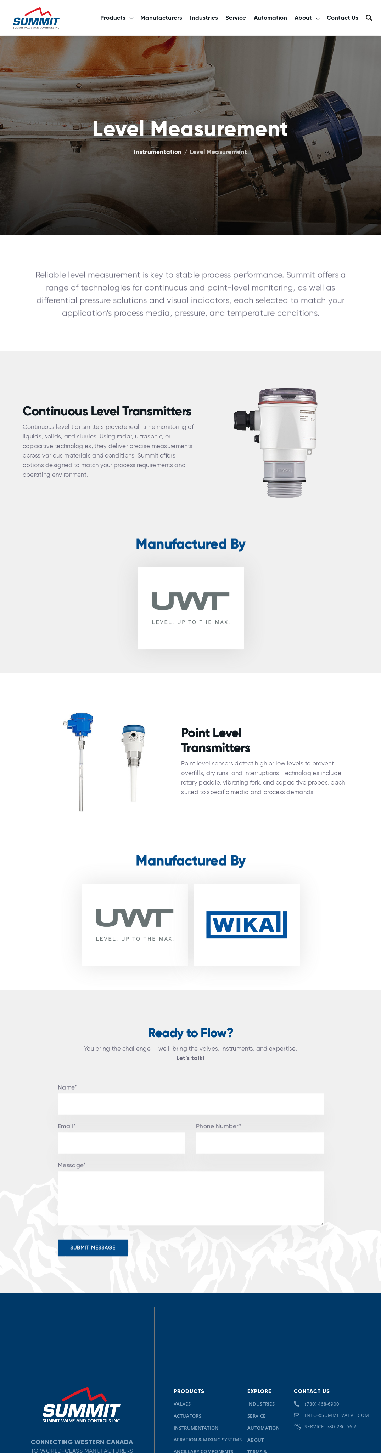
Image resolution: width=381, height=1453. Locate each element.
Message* (72, 1181)
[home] (36, 17)
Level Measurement (218, 152)
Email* (67, 1142)
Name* (67, 1103)
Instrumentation (158, 152)
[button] (116, 18)
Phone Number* (218, 1142)
